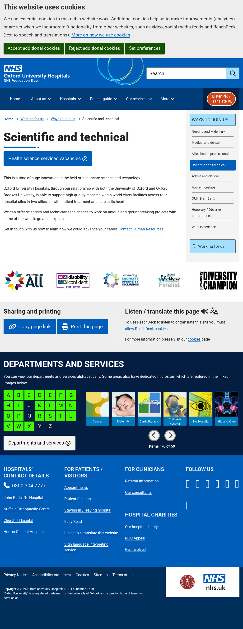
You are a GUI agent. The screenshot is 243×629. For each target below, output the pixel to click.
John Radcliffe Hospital (23, 497)
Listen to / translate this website (91, 533)
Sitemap (101, 575)
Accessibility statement (51, 575)
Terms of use (123, 575)
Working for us (32, 119)
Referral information (142, 481)
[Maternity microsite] (123, 409)
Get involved (135, 549)
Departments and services (36, 443)
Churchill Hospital (18, 520)
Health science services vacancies (44, 158)
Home (8, 119)
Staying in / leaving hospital (87, 510)
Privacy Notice (16, 575)
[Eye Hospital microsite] (201, 409)
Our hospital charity (141, 527)
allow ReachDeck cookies (146, 329)
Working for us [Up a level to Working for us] (210, 246)
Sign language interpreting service (86, 547)
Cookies (82, 575)
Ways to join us (63, 119)
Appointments (76, 487)
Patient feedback (78, 499)
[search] (232, 73)
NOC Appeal (135, 538)
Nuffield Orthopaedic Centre (27, 509)
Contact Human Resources (141, 229)
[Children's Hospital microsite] (175, 409)
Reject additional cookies (94, 48)
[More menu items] (167, 99)
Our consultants (138, 492)
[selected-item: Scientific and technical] (213, 165)
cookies (194, 339)
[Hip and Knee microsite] (226, 409)
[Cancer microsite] (97, 409)
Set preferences (145, 48)
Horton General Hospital (24, 532)
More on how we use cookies (100, 35)
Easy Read (73, 521)
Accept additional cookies (34, 48)
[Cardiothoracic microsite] (149, 409)
